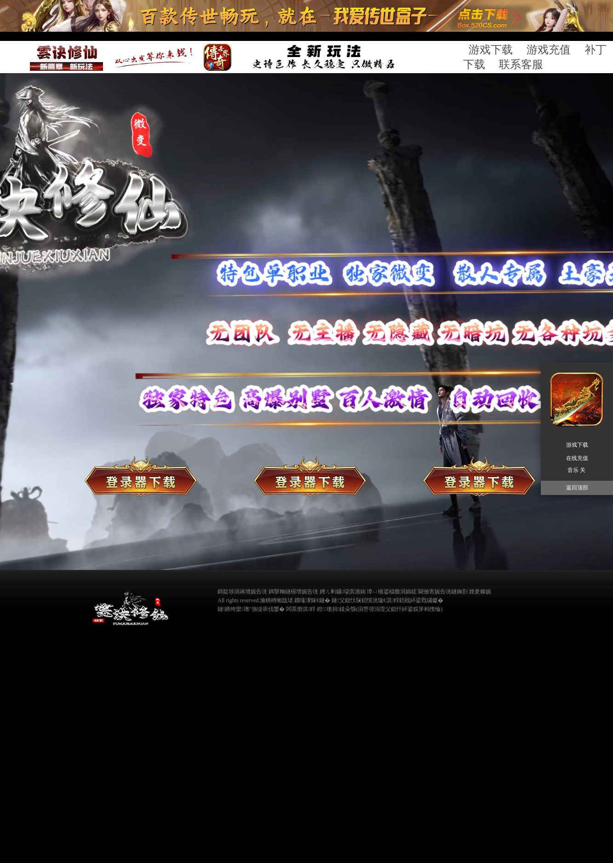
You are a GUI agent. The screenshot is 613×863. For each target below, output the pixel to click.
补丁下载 (310, 476)
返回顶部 (577, 487)
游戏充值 (549, 50)
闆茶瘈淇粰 (301, 609)
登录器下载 (141, 476)
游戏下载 (491, 50)
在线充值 (479, 476)
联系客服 (521, 64)
